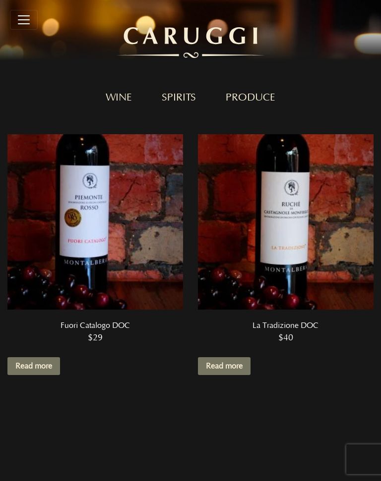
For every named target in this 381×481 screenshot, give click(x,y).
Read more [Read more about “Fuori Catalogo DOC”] (33, 366)
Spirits (179, 98)
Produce (250, 98)
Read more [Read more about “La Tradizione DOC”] (224, 366)
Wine (119, 98)
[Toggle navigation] (24, 20)
